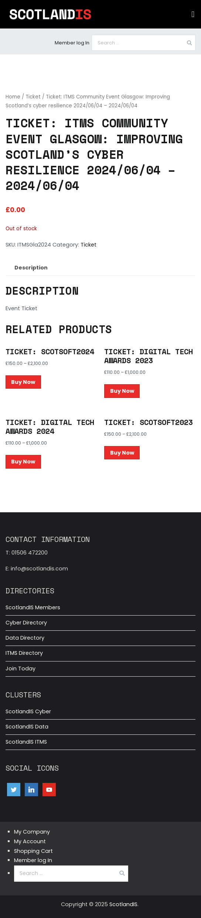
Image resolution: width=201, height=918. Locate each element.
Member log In (72, 42)
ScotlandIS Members (33, 607)
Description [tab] (31, 267)
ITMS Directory (24, 653)
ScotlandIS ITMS (26, 742)
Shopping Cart (33, 851)
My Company (32, 831)
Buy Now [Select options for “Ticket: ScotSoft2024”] (23, 382)
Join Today (20, 668)
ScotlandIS (123, 904)
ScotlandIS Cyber (28, 711)
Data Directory (25, 637)
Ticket (33, 96)
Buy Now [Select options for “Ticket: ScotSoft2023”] (122, 452)
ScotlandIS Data (27, 726)
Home (13, 96)
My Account (30, 841)
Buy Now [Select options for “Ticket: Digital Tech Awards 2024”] (23, 461)
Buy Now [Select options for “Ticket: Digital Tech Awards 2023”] (122, 391)
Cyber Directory (26, 622)
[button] (193, 14)
